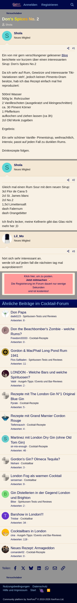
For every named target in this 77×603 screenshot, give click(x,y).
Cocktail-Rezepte (38, 338)
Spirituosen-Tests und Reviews (39, 316)
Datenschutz (40, 586)
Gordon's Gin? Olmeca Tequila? (35, 459)
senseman (16, 480)
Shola (9, 24)
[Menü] (5, 5)
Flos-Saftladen (18, 359)
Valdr (13, 381)
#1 (73, 48)
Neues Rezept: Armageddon (33, 548)
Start (33, 590)
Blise (13, 501)
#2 (73, 180)
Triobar (14, 518)
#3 (73, 251)
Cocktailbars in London (28, 531)
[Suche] (72, 4)
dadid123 (16, 316)
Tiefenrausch (18, 424)
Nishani (15, 463)
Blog (65, 55)
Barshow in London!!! (27, 514)
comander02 (17, 552)
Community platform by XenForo (33, 599)
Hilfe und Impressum (15, 590)
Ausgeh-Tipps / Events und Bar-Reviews (40, 381)
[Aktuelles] (64, 4)
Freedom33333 (19, 338)
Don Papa (18, 312)
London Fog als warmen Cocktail (36, 476)
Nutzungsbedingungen (16, 586)
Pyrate (14, 403)
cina (13, 535)
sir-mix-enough (19, 446)
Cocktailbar (27, 463)
